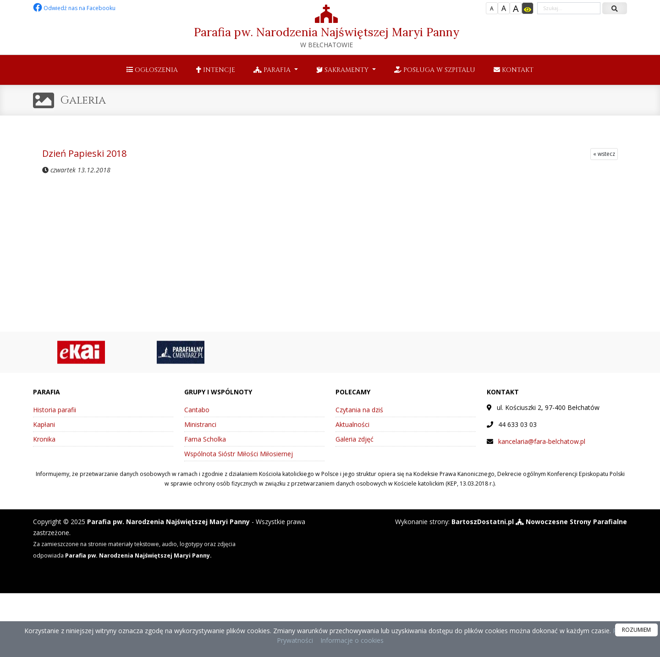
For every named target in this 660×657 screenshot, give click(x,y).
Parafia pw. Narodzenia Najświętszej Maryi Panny (326, 27)
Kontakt (514, 70)
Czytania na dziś (359, 416)
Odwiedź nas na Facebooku (74, 8)
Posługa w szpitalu (434, 70)
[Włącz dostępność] (528, 8)
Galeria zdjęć (355, 445)
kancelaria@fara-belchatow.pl (541, 447)
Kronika (44, 445)
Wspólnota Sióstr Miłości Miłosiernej (238, 460)
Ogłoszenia (152, 70)
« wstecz (604, 154)
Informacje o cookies (352, 640)
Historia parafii (54, 416)
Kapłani (44, 430)
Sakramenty (343, 70)
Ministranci (200, 430)
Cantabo (196, 416)
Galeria (83, 100)
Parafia (272, 70)
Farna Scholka (205, 445)
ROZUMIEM (636, 630)
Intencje (215, 70)
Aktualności (352, 430)
